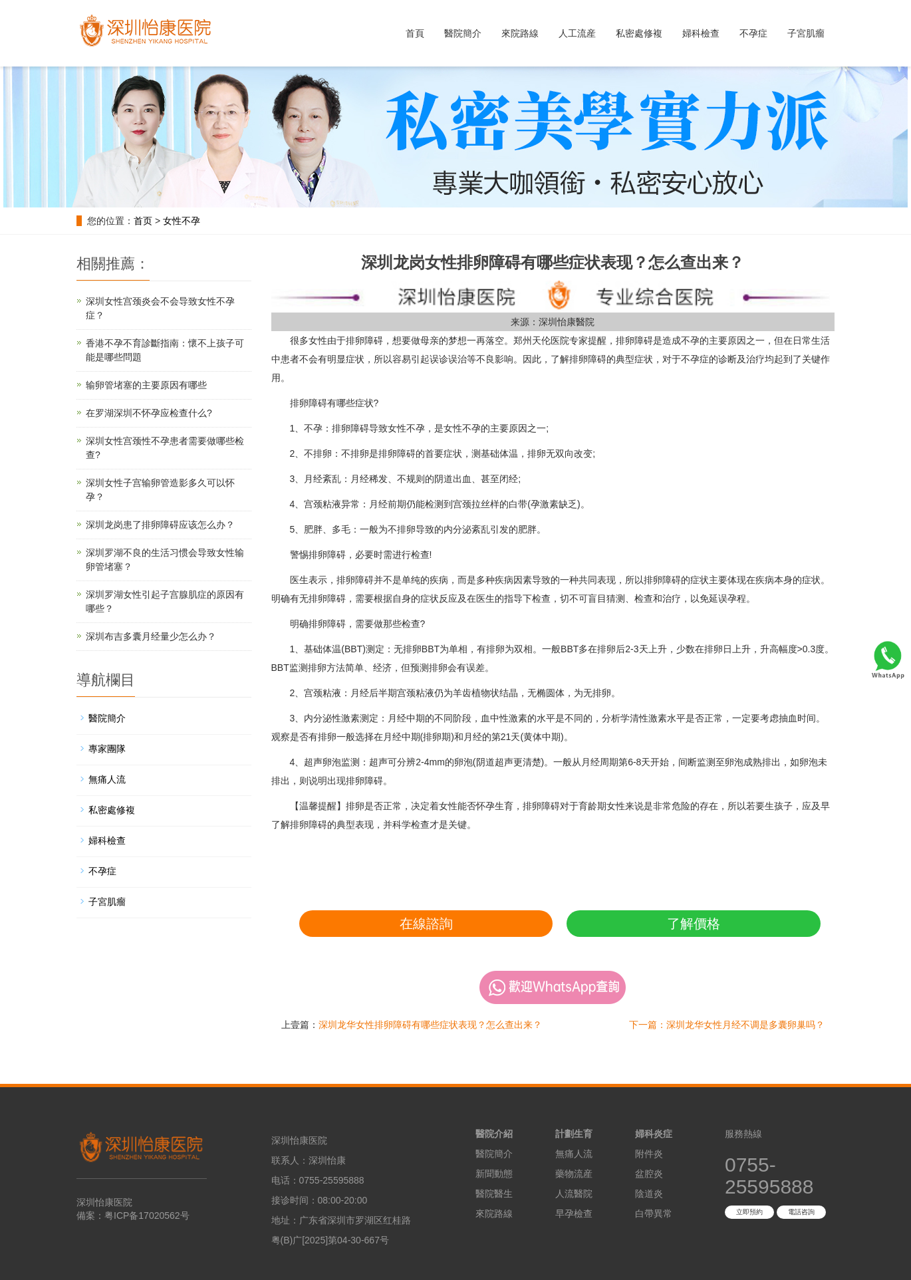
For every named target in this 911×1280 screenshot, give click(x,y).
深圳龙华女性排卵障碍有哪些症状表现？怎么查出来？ (430, 1024)
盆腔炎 (649, 1173)
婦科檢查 (700, 33)
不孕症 (753, 33)
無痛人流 (107, 779)
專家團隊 (107, 748)
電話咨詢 (801, 1212)
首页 (143, 220)
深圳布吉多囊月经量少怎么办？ (151, 636)
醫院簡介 (462, 33)
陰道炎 (649, 1193)
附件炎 (649, 1153)
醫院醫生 (494, 1193)
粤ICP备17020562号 (147, 1215)
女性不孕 (181, 220)
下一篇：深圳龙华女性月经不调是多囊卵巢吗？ (727, 1024)
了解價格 (693, 923)
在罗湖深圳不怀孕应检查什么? (149, 413)
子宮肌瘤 (806, 33)
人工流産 (577, 33)
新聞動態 (494, 1173)
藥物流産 (573, 1173)
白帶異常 (653, 1213)
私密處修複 (639, 33)
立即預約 (749, 1212)
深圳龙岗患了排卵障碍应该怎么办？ (160, 524)
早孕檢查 (573, 1213)
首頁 (415, 33)
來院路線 (520, 33)
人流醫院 (573, 1193)
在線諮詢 (426, 923)
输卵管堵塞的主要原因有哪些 (146, 385)
